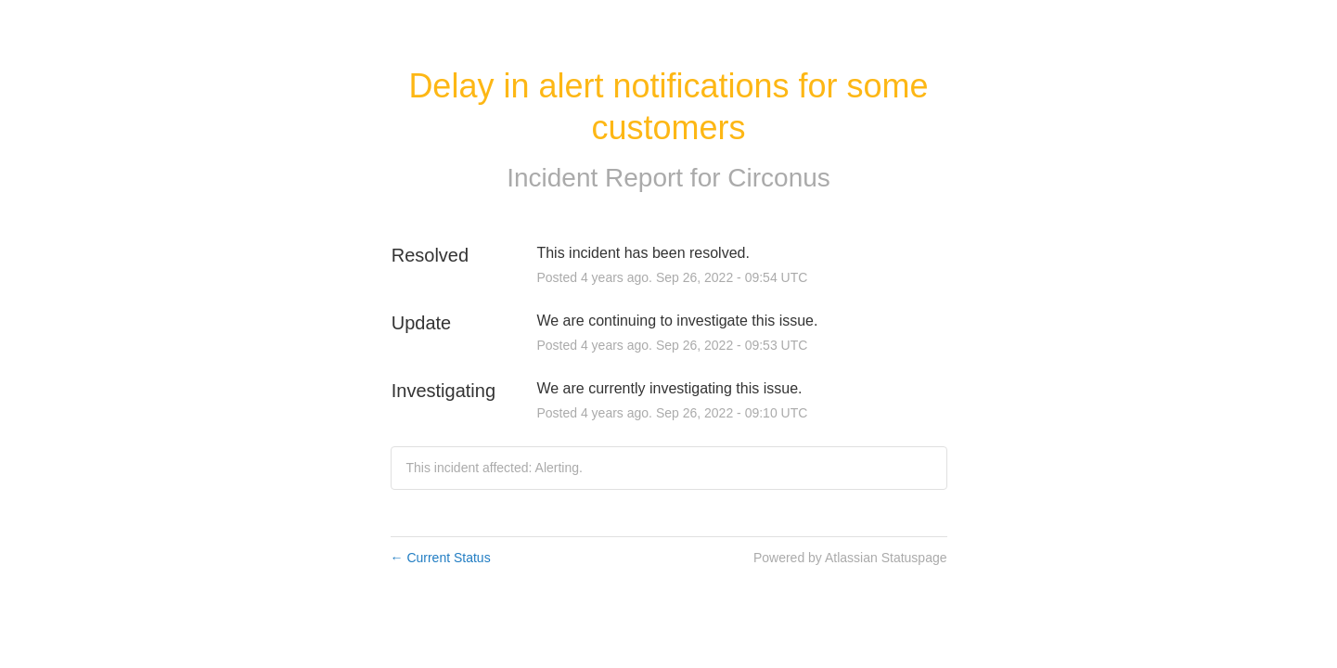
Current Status (441, 557)
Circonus (778, 177)
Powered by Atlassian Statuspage (850, 557)
